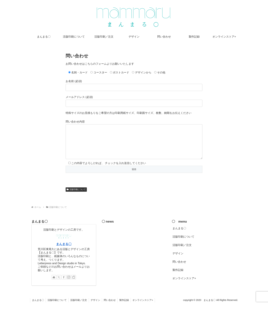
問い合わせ (179, 268)
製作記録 (177, 276)
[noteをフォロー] (73, 284)
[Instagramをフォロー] (68, 284)
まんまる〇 (63, 251)
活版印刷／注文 (182, 251)
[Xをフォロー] (59, 284)
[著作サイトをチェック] (54, 284)
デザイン (177, 260)
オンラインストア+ (184, 285)
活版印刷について (76, 196)
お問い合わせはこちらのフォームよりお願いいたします (100, 63)
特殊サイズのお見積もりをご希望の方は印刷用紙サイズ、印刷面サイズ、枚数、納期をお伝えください (128, 112)
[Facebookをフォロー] (64, 284)
